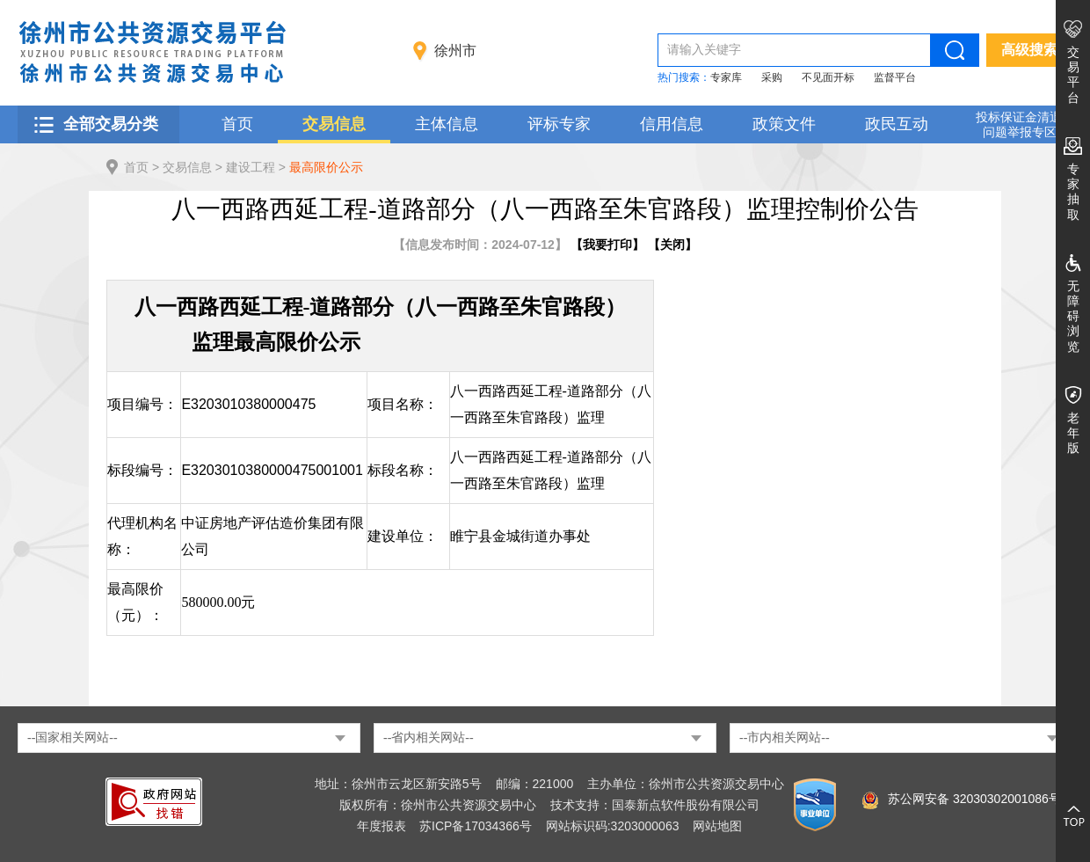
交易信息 (334, 124)
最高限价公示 (326, 167)
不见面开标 (828, 77)
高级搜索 (1029, 49)
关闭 (672, 244)
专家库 (726, 77)
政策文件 (784, 124)
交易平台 (1073, 75)
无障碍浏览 (1073, 316)
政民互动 (896, 124)
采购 (771, 77)
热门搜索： (684, 77)
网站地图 (717, 826)
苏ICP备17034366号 (475, 826)
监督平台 (895, 77)
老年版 (1073, 433)
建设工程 (250, 167)
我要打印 (607, 244)
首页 (237, 124)
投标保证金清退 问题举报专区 (1019, 124)
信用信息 (671, 124)
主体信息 (446, 124)
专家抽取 (1073, 192)
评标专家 (559, 124)
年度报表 (381, 826)
